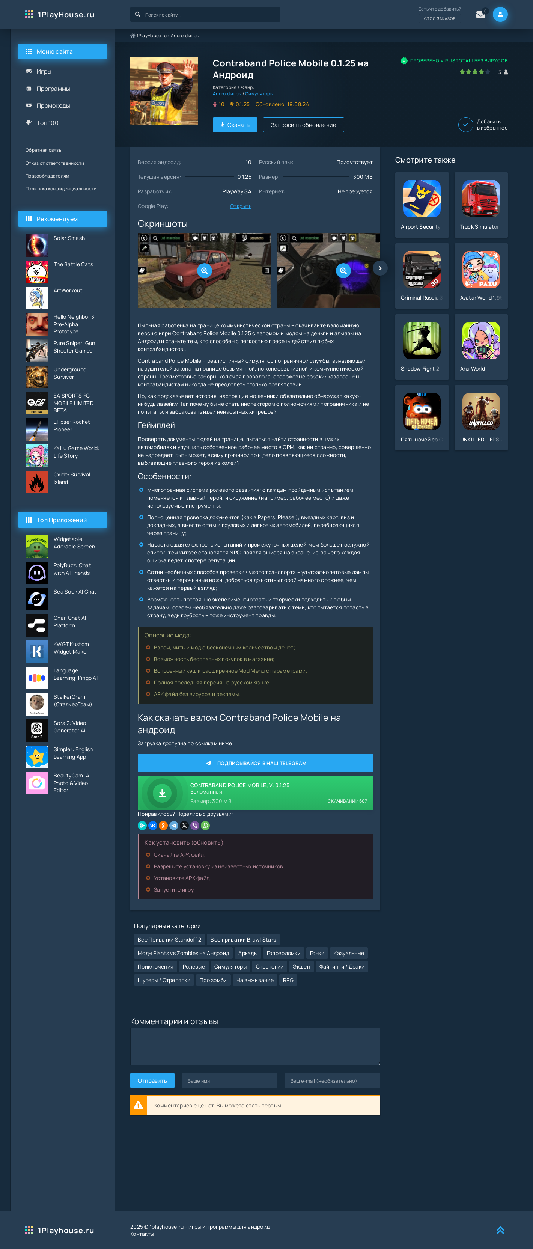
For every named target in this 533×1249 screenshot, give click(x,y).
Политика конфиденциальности (61, 188)
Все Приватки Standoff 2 (169, 939)
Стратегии (270, 966)
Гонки (317, 953)
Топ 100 (48, 123)
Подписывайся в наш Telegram (255, 763)
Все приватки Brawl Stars (243, 939)
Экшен (301, 966)
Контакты (142, 1233)
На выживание (255, 980)
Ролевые (194, 966)
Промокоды (54, 105)
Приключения (155, 966)
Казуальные (349, 953)
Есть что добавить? (440, 14)
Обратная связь (43, 150)
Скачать (235, 125)
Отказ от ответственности (55, 163)
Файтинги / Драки (341, 966)
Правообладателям (47, 176)
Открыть (240, 205)
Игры (44, 71)
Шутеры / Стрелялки (164, 980)
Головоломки (284, 953)
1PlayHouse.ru (66, 14)
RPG (288, 980)
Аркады (247, 953)
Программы (54, 88)
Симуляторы (259, 93)
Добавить (483, 124)
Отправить (152, 1081)
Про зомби (213, 980)
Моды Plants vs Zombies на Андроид (183, 953)
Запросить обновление (304, 125)
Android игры (185, 35)
